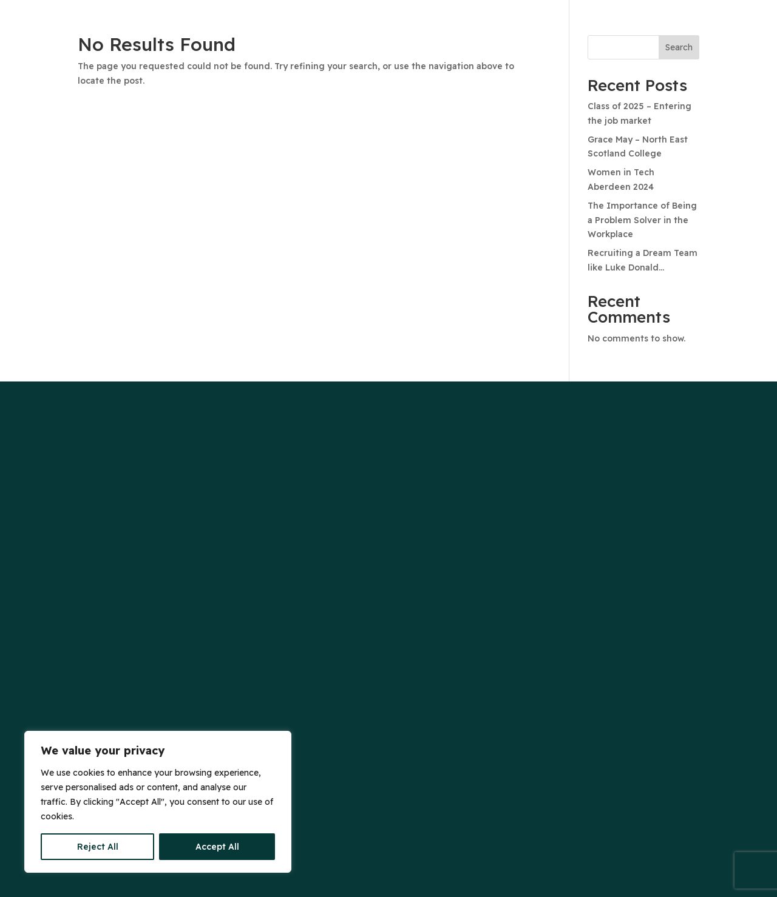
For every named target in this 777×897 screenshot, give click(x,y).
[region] (157, 802)
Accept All (217, 846)
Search (679, 47)
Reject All (97, 846)
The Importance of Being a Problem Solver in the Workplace (642, 220)
